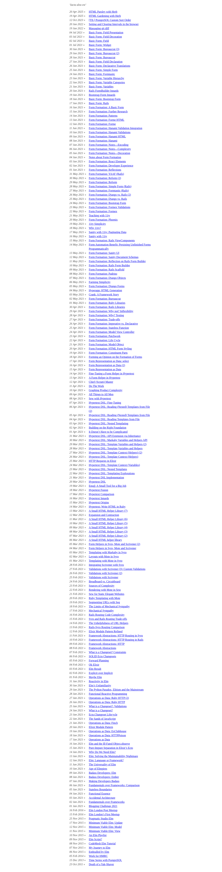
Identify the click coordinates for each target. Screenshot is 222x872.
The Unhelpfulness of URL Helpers (108, 623)
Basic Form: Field (99, 40)
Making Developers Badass (104, 781)
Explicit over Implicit (101, 673)
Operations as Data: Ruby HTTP (107, 702)
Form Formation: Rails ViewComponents (112, 240)
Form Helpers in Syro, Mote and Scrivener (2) (114, 544)
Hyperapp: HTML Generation (105, 290)
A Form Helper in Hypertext (104, 377)
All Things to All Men (101, 394)
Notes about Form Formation (105, 157)
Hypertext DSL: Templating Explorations (112, 473)
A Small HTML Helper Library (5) (108, 523)
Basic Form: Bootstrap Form (105, 99)
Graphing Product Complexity (105, 390)
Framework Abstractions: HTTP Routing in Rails (116, 639)
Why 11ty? (95, 227)
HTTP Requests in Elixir (102, 460)
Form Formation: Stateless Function (109, 327)
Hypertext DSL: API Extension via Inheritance (115, 435)
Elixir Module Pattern (101, 727)
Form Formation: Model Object (106, 344)
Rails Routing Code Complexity (107, 614)
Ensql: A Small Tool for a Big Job (107, 485)
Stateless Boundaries (100, 789)
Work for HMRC (98, 855)
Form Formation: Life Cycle (104, 340)
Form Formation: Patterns (103, 115)
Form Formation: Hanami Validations (109, 132)
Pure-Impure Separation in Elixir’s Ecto (111, 747)
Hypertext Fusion (98, 490)
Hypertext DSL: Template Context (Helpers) (113, 456)
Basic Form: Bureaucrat (102, 57)
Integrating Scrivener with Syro (106, 564)
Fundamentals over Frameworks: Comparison (114, 785)
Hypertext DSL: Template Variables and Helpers (116, 448)
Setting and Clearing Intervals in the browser (114, 24)
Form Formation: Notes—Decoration (109, 153)
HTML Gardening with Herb (105, 15)
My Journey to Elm (99, 847)
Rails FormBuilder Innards (104, 90)
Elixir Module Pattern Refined (105, 631)
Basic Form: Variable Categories (107, 82)
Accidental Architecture (102, 797)
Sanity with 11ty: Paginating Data (107, 232)
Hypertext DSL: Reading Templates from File (114, 419)
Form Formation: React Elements (107, 161)
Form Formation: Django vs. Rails (108, 198)
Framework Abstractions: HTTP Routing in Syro (116, 635)
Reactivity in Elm (98, 681)
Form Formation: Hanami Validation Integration (115, 128)
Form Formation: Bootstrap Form (107, 203)
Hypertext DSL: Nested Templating (108, 423)
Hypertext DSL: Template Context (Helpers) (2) (115, 452)
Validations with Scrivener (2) (105, 573)
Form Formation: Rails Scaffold (106, 269)
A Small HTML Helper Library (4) (108, 527)
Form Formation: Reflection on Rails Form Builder (117, 261)
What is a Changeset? (101, 710)
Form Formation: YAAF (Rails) (106, 173)
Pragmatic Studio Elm (101, 818)
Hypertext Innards (99, 498)
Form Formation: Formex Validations (109, 207)
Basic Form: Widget (100, 44)
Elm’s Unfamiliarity (100, 685)
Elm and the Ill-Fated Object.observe (109, 743)
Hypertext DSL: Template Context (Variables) (114, 465)
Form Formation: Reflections (105, 169)
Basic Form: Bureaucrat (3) (104, 49)
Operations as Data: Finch (103, 722)
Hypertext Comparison (101, 494)
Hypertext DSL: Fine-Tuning (105, 402)
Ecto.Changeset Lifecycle (103, 714)
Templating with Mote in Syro (105, 560)
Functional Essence (99, 793)
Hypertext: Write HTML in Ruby (107, 506)
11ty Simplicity (97, 223)
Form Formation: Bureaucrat (105, 298)
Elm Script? (95, 839)
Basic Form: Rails (99, 103)
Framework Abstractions (102, 648)
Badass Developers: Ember (104, 776)
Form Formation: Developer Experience (111, 165)
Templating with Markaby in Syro (108, 552)
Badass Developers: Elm (102, 772)
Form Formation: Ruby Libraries (107, 302)
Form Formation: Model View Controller (111, 331)
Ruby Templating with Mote (104, 598)
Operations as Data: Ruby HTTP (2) (109, 697)
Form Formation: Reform (103, 182)
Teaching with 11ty (99, 215)
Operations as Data (99, 739)
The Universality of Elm (102, 764)
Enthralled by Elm (99, 851)
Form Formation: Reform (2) (105, 178)
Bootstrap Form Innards (102, 94)
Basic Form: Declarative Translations (109, 65)
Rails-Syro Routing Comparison (107, 627)
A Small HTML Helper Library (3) (108, 531)
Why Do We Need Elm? (102, 752)
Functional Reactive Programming (108, 693)
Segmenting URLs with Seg (104, 602)
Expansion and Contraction (104, 514)
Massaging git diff (99, 28)
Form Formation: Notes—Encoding (108, 144)
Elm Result (95, 668)
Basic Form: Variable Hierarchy (106, 78)
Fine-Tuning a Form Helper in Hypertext (111, 373)
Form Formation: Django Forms (107, 286)
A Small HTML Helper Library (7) (108, 510)
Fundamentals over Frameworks (107, 801)
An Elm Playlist (97, 835)
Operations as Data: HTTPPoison (107, 735)
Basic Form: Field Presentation (106, 32)
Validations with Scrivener (103, 577)
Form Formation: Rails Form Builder (109, 265)
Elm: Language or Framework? (106, 760)
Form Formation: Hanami (103, 140)
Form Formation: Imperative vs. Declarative (113, 323)
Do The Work (96, 386)
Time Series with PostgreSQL (105, 860)
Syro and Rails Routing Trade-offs (108, 618)
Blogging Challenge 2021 (103, 806)
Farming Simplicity (99, 282)
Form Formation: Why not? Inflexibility (111, 311)
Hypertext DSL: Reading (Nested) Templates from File (119, 415)
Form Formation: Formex (103, 211)
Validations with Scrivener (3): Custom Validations (117, 569)
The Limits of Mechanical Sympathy (109, 606)
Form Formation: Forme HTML (106, 119)
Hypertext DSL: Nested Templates (108, 469)
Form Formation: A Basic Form (106, 107)
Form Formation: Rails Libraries (107, 307)
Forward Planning (99, 660)
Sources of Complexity (101, 585)
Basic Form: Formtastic (102, 74)
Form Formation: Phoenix (103, 219)
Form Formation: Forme (102, 124)
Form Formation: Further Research (108, 111)
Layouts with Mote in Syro (104, 556)
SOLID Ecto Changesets (102, 656)
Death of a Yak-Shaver (101, 864)
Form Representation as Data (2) (107, 365)
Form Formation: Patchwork (104, 336)
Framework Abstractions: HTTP (107, 643)
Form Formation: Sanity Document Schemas (113, 257)
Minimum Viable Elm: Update (106, 822)
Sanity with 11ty (98, 236)
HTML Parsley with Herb (103, 11)
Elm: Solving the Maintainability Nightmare (113, 756)
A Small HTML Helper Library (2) (108, 535)
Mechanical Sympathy (101, 610)
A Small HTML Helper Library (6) (108, 519)
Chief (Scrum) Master (101, 381)
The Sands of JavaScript (102, 718)
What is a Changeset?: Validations (108, 706)
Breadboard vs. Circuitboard (104, 581)
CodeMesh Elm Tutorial (102, 843)
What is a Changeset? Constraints (107, 652)
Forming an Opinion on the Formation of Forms (115, 356)
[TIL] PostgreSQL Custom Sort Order (110, 20)
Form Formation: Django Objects (107, 277)
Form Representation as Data (105, 369)
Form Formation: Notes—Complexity (110, 148)
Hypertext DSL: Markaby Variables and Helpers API (118, 440)
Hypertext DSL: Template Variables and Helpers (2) (117, 444)
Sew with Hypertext (100, 398)
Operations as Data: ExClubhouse (107, 731)
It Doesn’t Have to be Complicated (108, 431)
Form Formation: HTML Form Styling (110, 348)
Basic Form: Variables (101, 86)
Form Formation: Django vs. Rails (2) (110, 194)
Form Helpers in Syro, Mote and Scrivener (112, 548)
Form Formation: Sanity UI (104, 252)
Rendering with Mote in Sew (105, 589)
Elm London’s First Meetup (104, 814)
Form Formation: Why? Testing (106, 315)
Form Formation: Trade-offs (104, 319)
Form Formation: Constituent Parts (108, 352)
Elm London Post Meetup (103, 810)
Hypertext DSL (97, 481)
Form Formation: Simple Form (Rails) (110, 186)
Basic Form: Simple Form (103, 69)
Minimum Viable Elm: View (104, 831)
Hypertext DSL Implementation (106, 477)
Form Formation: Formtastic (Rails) (109, 190)
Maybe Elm (95, 677)
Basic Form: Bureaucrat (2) (104, 53)
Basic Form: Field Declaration (105, 61)
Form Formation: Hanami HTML (107, 136)
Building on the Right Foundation (107, 427)
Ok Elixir (94, 664)
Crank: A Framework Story (104, 294)
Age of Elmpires (98, 768)
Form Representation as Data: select (109, 361)
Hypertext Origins (99, 502)
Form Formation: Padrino (103, 273)
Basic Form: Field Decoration (105, 36)
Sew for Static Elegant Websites (106, 593)
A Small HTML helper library (105, 539)
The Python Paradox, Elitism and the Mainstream (116, 689)
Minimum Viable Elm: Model (105, 826)
